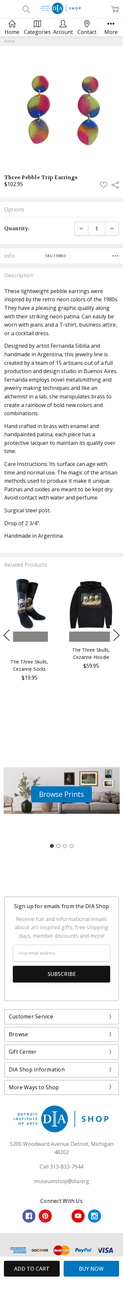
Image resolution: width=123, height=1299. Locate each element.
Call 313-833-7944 (61, 1166)
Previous (6, 635)
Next (116, 635)
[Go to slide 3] (65, 846)
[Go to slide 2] (58, 846)
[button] (61, 794)
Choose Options (93, 637)
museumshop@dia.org (61, 1181)
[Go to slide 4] (71, 846)
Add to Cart (31, 637)
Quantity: (17, 228)
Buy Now (31, 648)
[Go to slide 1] (52, 846)
